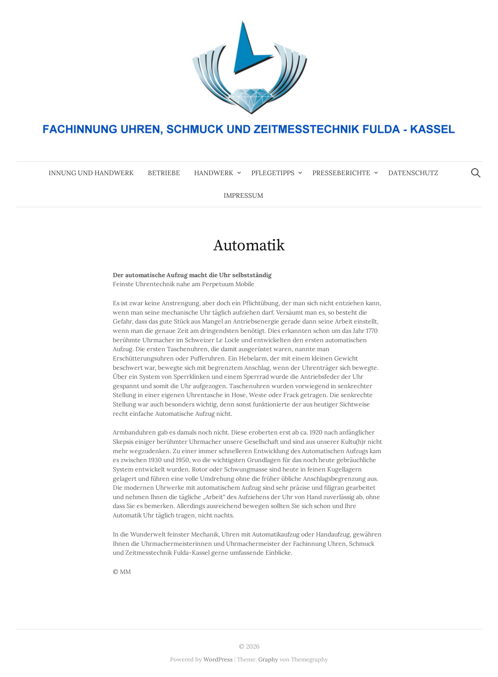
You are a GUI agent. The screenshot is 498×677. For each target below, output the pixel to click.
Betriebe (164, 173)
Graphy (268, 659)
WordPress (218, 659)
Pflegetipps (273, 173)
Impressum (243, 195)
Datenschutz (413, 173)
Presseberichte (341, 173)
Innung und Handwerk (91, 173)
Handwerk (213, 173)
